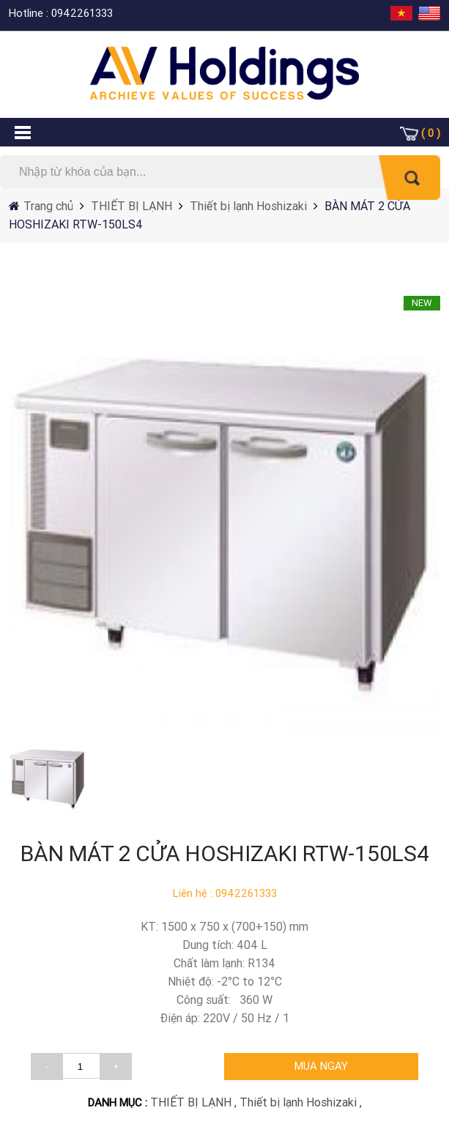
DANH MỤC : (119, 1102)
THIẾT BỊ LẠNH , (195, 1102)
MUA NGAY (321, 1066)
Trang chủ (49, 205)
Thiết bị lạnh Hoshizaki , (301, 1102)
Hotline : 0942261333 (61, 13)
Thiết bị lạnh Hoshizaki (248, 205)
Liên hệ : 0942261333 (225, 893)
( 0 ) (430, 133)
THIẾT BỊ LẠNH (130, 205)
